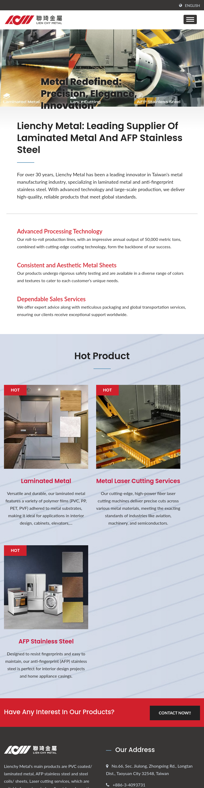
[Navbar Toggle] (190, 19)
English (192, 5)
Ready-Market (187, 768)
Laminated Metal (34, 457)
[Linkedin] (19, 640)
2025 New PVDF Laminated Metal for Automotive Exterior (42, 709)
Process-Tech (125, 721)
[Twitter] (12, 640)
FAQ (117, 742)
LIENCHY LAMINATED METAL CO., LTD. (42, 773)
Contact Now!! (174, 542)
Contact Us (123, 732)
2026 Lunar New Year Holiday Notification (47, 683)
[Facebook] (6, 640)
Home (119, 682)
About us (122, 692)
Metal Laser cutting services (102, 461)
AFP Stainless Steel (170, 457)
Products (121, 702)
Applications (125, 712)
